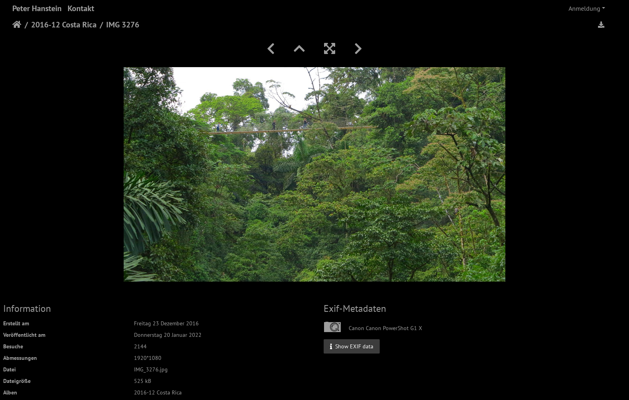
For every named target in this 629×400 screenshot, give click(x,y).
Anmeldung (584, 8)
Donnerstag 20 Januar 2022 (168, 334)
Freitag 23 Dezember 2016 (166, 323)
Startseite (16, 25)
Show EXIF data (351, 346)
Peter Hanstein (37, 8)
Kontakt (81, 8)
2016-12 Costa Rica (64, 24)
